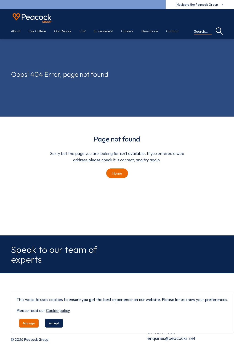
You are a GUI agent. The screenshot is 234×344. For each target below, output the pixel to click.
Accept (54, 323)
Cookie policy (58, 310)
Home (117, 173)
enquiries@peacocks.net (171, 338)
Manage (29, 323)
